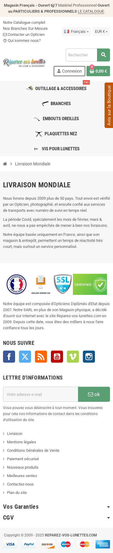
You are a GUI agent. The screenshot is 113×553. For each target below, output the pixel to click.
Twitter (25, 357)
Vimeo (73, 357)
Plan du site (17, 492)
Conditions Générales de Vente (33, 450)
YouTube (57, 357)
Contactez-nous (20, 484)
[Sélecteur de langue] (76, 31)
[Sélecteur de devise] (101, 31)
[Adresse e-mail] (40, 394)
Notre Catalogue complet (24, 22)
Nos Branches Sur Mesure (25, 28)
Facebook (9, 357)
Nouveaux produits (23, 467)
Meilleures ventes (22, 475)
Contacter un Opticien (24, 34)
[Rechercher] (88, 54)
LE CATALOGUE (91, 11)
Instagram (89, 357)
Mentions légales (21, 442)
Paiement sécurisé (23, 459)
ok (94, 394)
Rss (41, 357)
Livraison (14, 433)
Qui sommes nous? (22, 40)
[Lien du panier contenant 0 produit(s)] (98, 71)
